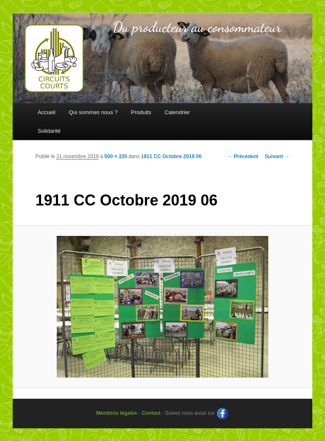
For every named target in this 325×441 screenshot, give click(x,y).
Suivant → (277, 156)
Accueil (46, 112)
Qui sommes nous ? (93, 112)
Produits (141, 112)
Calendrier (177, 112)
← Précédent (242, 156)
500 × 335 (116, 156)
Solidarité (49, 131)
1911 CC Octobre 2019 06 (171, 156)
